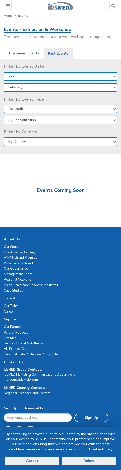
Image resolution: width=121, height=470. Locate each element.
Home (8, 16)
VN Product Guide (17, 349)
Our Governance (16, 268)
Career (9, 311)
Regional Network (17, 279)
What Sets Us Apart (18, 263)
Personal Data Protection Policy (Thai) (32, 354)
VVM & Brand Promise (20, 257)
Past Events (58, 53)
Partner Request (16, 332)
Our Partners (13, 327)
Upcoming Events (24, 53)
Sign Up (91, 418)
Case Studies (13, 290)
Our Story (11, 247)
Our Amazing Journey (19, 252)
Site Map (10, 338)
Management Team (18, 274)
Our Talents (12, 306)
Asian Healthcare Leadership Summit (31, 285)
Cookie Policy (100, 449)
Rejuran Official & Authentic (24, 343)
